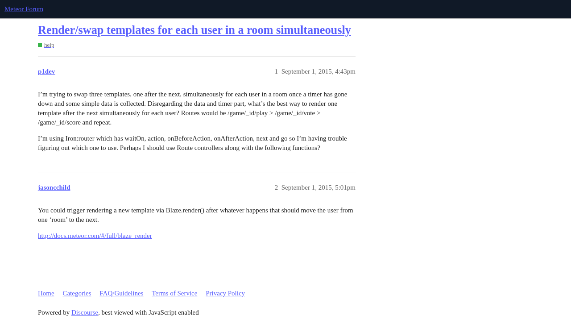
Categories (76, 293)
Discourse (84, 312)
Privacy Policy (225, 293)
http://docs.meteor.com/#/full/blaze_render (95, 235)
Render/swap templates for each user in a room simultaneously (194, 30)
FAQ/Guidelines (121, 293)
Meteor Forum (23, 8)
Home (46, 293)
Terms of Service (174, 293)
